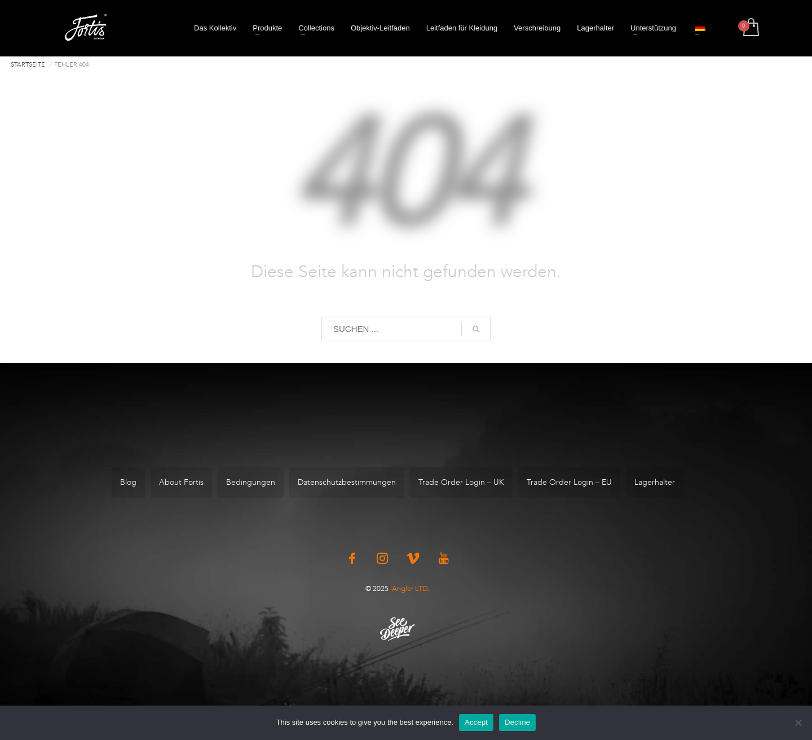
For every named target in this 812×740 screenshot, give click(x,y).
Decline (517, 722)
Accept (476, 722)
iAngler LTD (409, 588)
